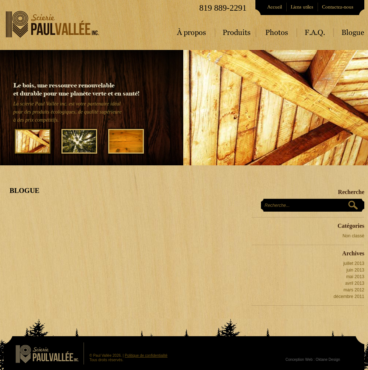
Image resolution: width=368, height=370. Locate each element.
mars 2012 (353, 289)
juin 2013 (355, 270)
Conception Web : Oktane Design (313, 360)
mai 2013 (355, 276)
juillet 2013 (353, 263)
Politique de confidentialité (146, 355)
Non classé (353, 235)
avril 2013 (354, 283)
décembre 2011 (349, 296)
